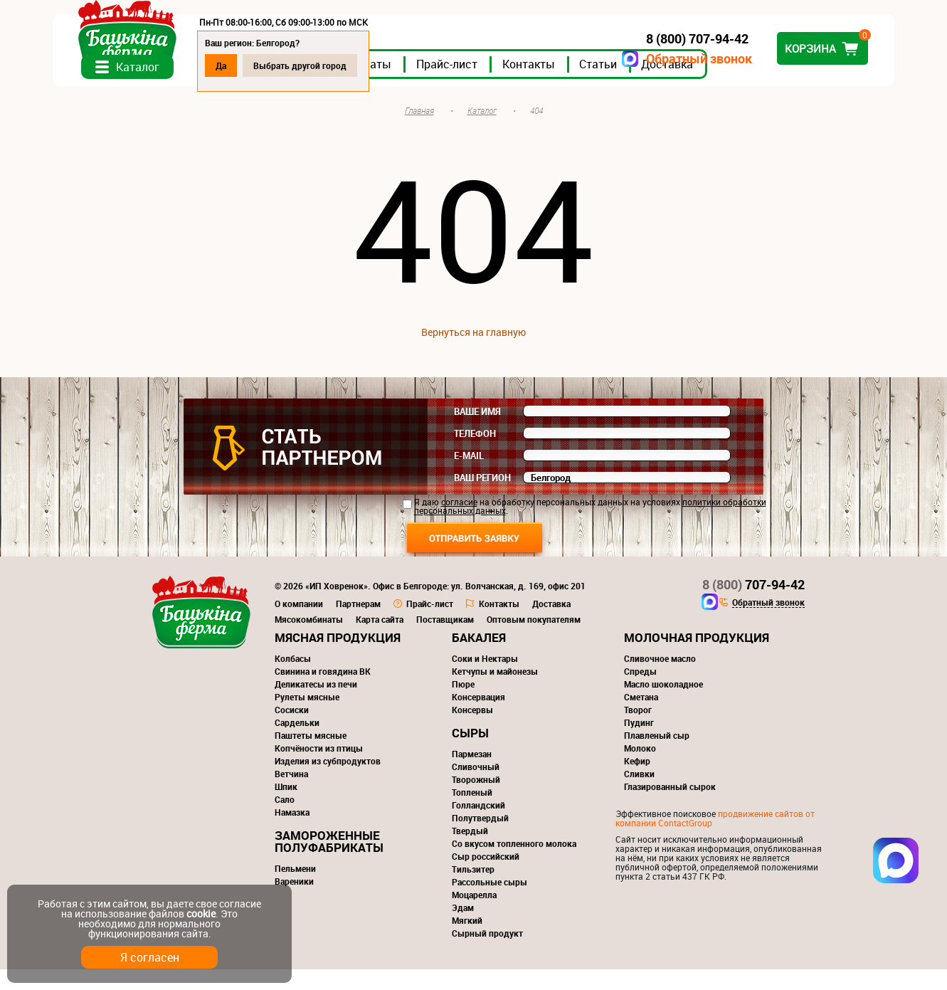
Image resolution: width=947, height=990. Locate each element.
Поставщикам (445, 640)
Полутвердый (480, 838)
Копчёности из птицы (319, 768)
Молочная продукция (696, 658)
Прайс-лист (519, 84)
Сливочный (475, 787)
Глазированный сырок (670, 807)
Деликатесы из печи (316, 704)
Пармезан (472, 774)
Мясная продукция (338, 658)
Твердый (470, 851)
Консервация (478, 717)
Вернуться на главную (473, 352)
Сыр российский (485, 877)
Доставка (740, 84)
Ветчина (291, 794)
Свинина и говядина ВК (323, 691)
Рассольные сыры (489, 902)
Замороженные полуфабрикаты (329, 862)
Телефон (475, 454)
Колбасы (293, 679)
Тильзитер (473, 889)
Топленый (472, 812)
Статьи (670, 84)
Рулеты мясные (307, 717)
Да (293, 65)
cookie (201, 913)
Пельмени (295, 889)
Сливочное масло (660, 679)
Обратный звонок (627, 58)
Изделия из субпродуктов (328, 781)
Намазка (292, 832)
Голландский (478, 825)
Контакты (601, 84)
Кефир (637, 781)
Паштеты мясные (310, 756)
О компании (299, 624)
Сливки (639, 794)
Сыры (470, 753)
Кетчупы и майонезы (495, 691)
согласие (459, 522)
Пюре (463, 704)
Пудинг (639, 743)
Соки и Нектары (485, 679)
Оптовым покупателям (534, 640)
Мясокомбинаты (309, 640)
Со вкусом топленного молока (514, 864)
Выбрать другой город (372, 65)
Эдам (463, 928)
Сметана (641, 717)
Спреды (640, 691)
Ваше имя (477, 432)
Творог (638, 730)
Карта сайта (379, 640)
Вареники (294, 901)
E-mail (469, 476)
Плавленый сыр (656, 756)
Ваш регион (482, 498)
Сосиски (292, 730)
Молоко (640, 768)
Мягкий (467, 941)
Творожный (476, 800)
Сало (285, 820)
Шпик (286, 807)
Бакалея (479, 658)
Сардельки (297, 743)
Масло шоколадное (663, 704)
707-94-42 (753, 605)
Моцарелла (474, 915)
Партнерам (358, 624)
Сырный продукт (487, 953)
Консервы (472, 730)
